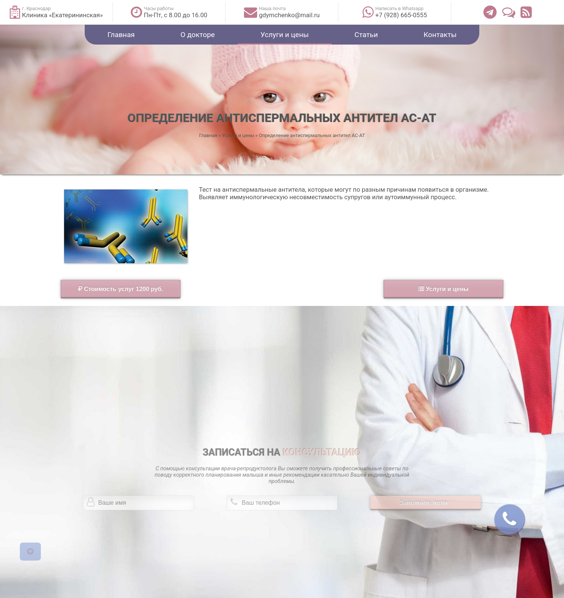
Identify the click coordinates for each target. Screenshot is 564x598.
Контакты (439, 34)
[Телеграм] (490, 12)
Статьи (366, 34)
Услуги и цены (284, 34)
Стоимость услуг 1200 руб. (66, 289)
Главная (121, 34)
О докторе (198, 34)
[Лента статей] (526, 12)
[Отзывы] (508, 12)
